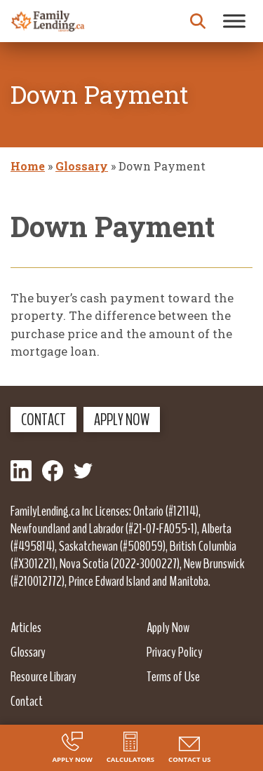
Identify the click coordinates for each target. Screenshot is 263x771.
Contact (43, 419)
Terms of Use (173, 676)
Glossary (81, 166)
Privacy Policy (175, 652)
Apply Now (121, 419)
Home (28, 166)
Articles (26, 627)
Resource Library (43, 676)
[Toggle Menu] (234, 20)
